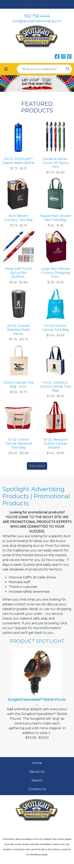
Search (37, 780)
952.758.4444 (37, 16)
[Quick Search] (40, 69)
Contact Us (37, 789)
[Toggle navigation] (6, 69)
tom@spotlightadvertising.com (37, 21)
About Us (37, 772)
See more (37, 466)
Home (37, 763)
